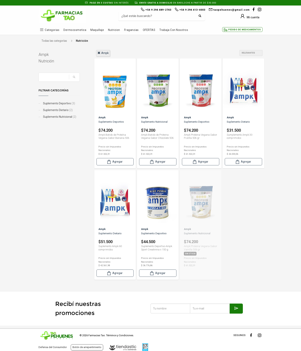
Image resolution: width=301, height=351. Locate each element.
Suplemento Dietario (57, 110)
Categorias (52, 29)
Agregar (114, 161)
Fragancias (131, 29)
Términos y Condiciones (119, 335)
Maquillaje (97, 29)
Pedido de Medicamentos (244, 29)
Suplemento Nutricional (59, 116)
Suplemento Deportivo (58, 103)
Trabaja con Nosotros (173, 29)
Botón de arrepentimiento (86, 347)
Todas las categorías (54, 40)
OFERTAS (149, 29)
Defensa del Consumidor (53, 347)
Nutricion (114, 29)
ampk (103, 53)
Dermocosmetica (74, 29)
